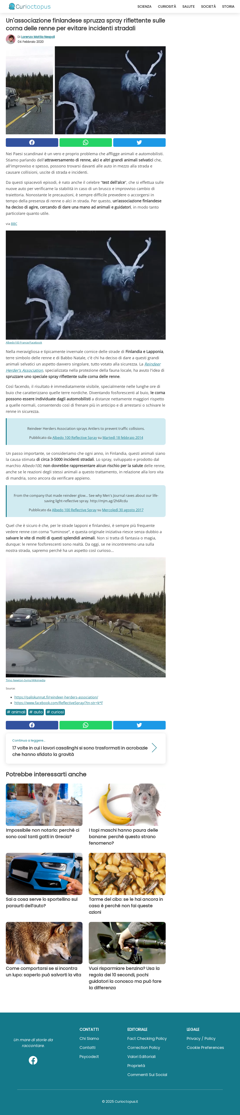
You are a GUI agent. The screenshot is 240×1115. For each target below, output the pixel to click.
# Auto (36, 712)
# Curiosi (55, 712)
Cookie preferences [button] (205, 1047)
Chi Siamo (89, 1038)
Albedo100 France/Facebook (24, 342)
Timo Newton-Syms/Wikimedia (25, 680)
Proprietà (136, 1065)
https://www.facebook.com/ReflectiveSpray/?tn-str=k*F (58, 702)
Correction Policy (143, 1047)
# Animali (16, 712)
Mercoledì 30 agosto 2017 (123, 510)
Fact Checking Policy (147, 1038)
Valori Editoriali (141, 1056)
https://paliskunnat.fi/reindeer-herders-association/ (56, 697)
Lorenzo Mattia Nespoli (38, 37)
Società (208, 6)
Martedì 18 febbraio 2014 (122, 437)
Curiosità (167, 6)
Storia (228, 6)
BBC (14, 223)
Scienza (144, 6)
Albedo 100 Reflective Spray (74, 437)
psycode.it (89, 1056)
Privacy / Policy (201, 1038)
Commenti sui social (147, 1074)
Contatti (87, 1047)
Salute (188, 6)
